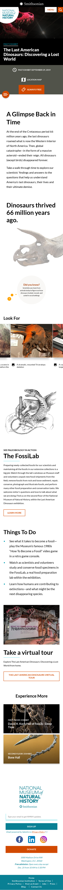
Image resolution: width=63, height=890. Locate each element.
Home (31, 878)
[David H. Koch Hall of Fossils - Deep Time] (31, 718)
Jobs (44, 884)
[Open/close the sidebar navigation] (5, 94)
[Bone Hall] (31, 749)
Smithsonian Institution (23, 881)
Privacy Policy (15, 884)
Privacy (39, 832)
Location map (31, 80)
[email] (31, 816)
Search (60, 9)
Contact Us (36, 887)
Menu (50, 9)
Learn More (14, 512)
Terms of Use (44, 881)
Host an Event (32, 884)
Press (52, 884)
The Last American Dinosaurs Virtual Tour (31, 676)
